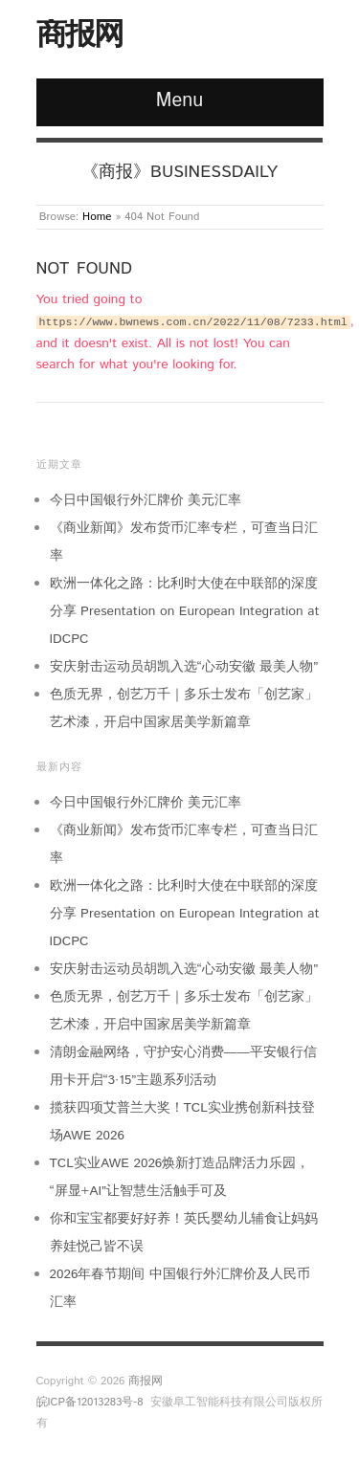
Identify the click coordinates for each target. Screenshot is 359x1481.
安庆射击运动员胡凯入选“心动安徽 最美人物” (184, 666)
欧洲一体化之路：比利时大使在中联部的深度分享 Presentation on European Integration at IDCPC (185, 611)
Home (96, 217)
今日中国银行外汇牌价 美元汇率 (146, 500)
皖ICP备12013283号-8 (90, 1402)
